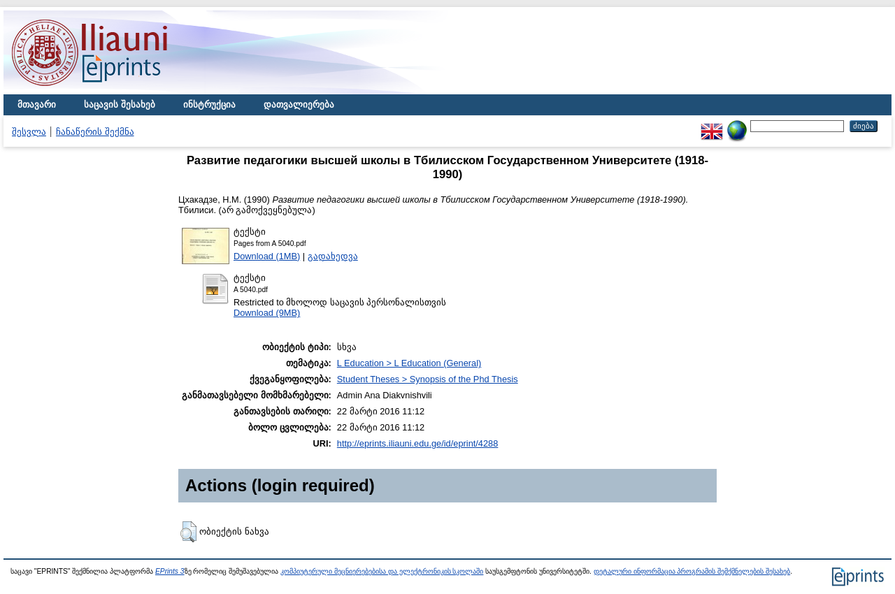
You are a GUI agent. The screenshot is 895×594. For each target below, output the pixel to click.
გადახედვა (333, 256)
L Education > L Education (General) (409, 363)
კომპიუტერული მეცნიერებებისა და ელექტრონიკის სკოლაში (381, 571)
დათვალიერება (299, 104)
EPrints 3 (170, 571)
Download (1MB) (267, 256)
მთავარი (36, 104)
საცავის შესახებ (119, 104)
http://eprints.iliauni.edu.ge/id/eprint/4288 (418, 443)
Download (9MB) (267, 312)
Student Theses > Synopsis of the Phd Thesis (427, 379)
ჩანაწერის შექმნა (95, 131)
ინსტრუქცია (209, 104)
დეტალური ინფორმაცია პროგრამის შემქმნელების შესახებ (692, 571)
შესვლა (29, 131)
